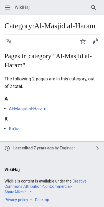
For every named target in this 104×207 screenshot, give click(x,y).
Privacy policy (16, 200)
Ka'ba (14, 128)
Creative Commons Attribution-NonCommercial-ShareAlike (45, 186)
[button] (7, 7)
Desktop (42, 200)
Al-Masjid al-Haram (27, 108)
